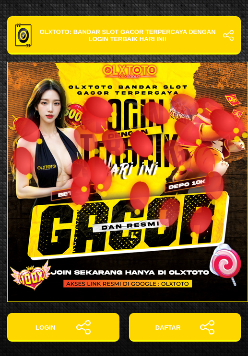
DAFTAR (184, 327)
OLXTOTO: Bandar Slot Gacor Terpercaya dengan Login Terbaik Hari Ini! (124, 35)
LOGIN (63, 327)
